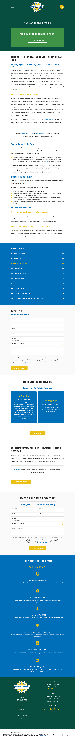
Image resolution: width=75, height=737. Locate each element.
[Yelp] (58, 709)
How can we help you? (17, 348)
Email (13, 333)
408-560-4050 (22, 699)
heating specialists (50, 119)
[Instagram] (51, 709)
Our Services (21, 721)
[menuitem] (37, 253)
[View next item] (39, 427)
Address (14, 338)
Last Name (14, 324)
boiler (47, 161)
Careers (22, 712)
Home (22, 709)
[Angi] (62, 709)
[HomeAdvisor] (55, 709)
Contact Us (22, 724)
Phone (13, 328)
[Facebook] (48, 709)
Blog (22, 718)
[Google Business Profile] (44, 709)
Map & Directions (53, 689)
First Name (14, 319)
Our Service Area (22, 715)
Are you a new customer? (18, 343)
